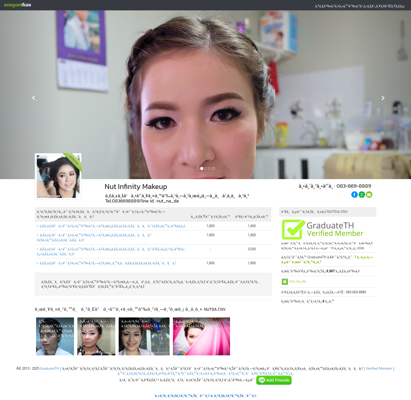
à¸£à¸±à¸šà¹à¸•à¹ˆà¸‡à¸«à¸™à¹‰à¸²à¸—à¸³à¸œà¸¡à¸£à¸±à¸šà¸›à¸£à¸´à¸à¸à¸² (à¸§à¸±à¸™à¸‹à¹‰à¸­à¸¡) (111, 225)
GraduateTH (49, 368)
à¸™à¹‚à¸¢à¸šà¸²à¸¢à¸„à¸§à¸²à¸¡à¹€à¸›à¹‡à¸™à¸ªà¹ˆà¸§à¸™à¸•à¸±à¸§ (163, 373)
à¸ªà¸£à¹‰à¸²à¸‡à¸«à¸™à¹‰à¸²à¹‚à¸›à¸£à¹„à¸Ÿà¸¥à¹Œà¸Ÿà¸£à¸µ (360, 6)
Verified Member (379, 368)
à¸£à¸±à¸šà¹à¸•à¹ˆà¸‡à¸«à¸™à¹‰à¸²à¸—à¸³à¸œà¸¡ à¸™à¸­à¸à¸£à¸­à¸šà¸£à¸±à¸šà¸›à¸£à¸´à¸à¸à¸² (106, 263)
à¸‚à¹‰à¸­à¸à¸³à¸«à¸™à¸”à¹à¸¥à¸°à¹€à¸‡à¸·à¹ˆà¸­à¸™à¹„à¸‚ (252, 373)
